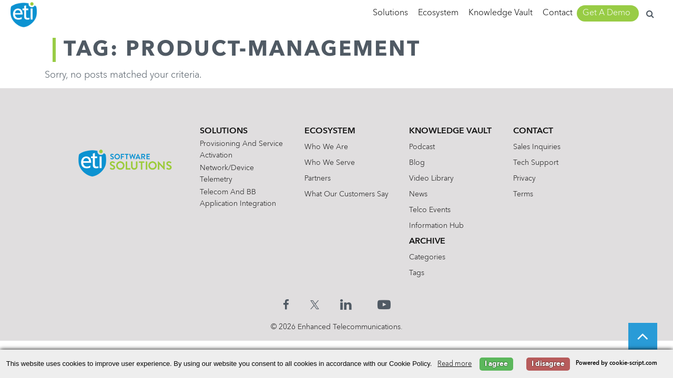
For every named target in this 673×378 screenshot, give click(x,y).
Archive (427, 241)
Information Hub (436, 225)
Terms (523, 194)
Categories (427, 257)
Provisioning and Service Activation (241, 149)
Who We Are (326, 147)
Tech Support (535, 162)
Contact (558, 13)
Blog (417, 162)
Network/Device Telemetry (227, 173)
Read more (454, 364)
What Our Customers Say (346, 194)
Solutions (390, 13)
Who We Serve (329, 162)
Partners (317, 178)
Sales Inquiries (536, 147)
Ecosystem (438, 13)
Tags (416, 273)
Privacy (524, 178)
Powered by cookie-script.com (616, 363)
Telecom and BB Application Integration (238, 197)
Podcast (422, 147)
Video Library (431, 178)
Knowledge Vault (500, 13)
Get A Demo (606, 13)
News (418, 194)
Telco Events (430, 210)
